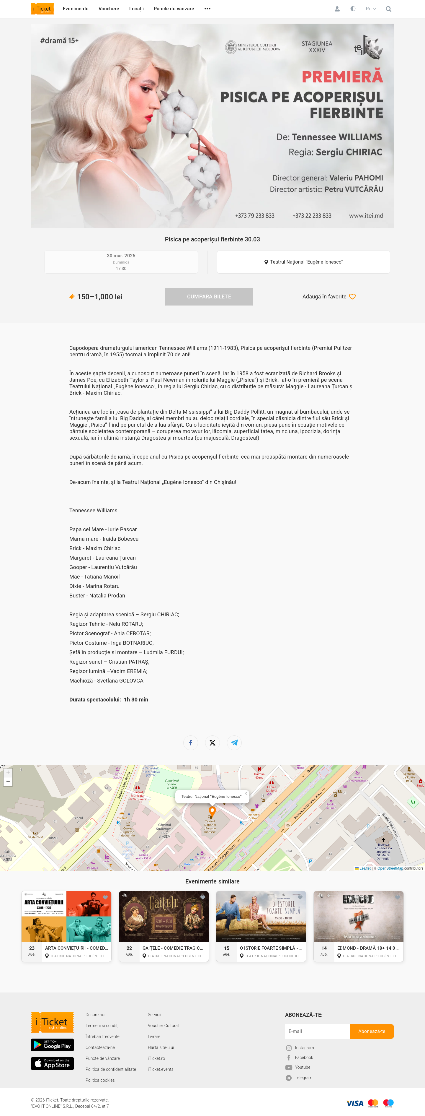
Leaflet (363, 868)
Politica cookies (100, 1080)
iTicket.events (161, 1069)
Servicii (154, 1014)
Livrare (154, 1036)
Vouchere (109, 9)
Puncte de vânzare (174, 9)
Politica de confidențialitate (111, 1069)
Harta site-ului (161, 1047)
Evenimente (76, 9)
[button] (212, 812)
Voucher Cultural (163, 1025)
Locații (136, 9)
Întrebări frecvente (103, 1036)
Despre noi (95, 1014)
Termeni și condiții (103, 1025)
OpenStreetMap (390, 868)
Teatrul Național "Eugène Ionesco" (306, 262)
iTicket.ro (156, 1058)
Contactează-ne (100, 1047)
